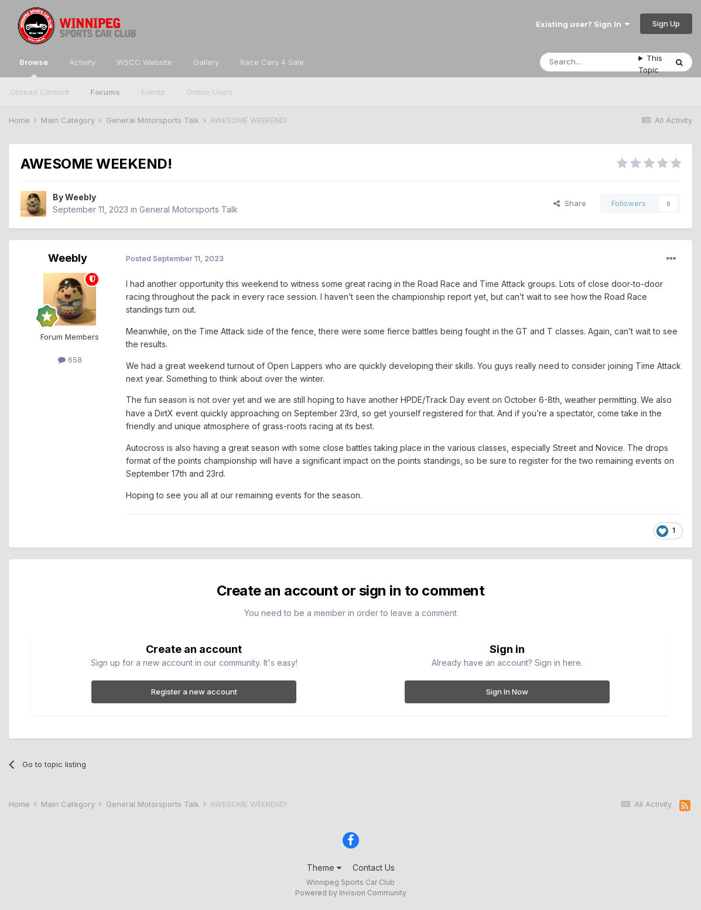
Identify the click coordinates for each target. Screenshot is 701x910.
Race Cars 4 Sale (272, 62)
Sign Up (666, 23)
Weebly (80, 197)
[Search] (589, 62)
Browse (33, 67)
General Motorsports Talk (188, 209)
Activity (82, 62)
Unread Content (40, 92)
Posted (175, 258)
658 (70, 359)
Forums (105, 92)
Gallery (206, 62)
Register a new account (194, 691)
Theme (324, 868)
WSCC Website (144, 62)
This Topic (650, 63)
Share (569, 203)
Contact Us (374, 868)
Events (153, 92)
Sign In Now (507, 691)
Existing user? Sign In (583, 24)
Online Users (209, 92)
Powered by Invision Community (350, 892)
